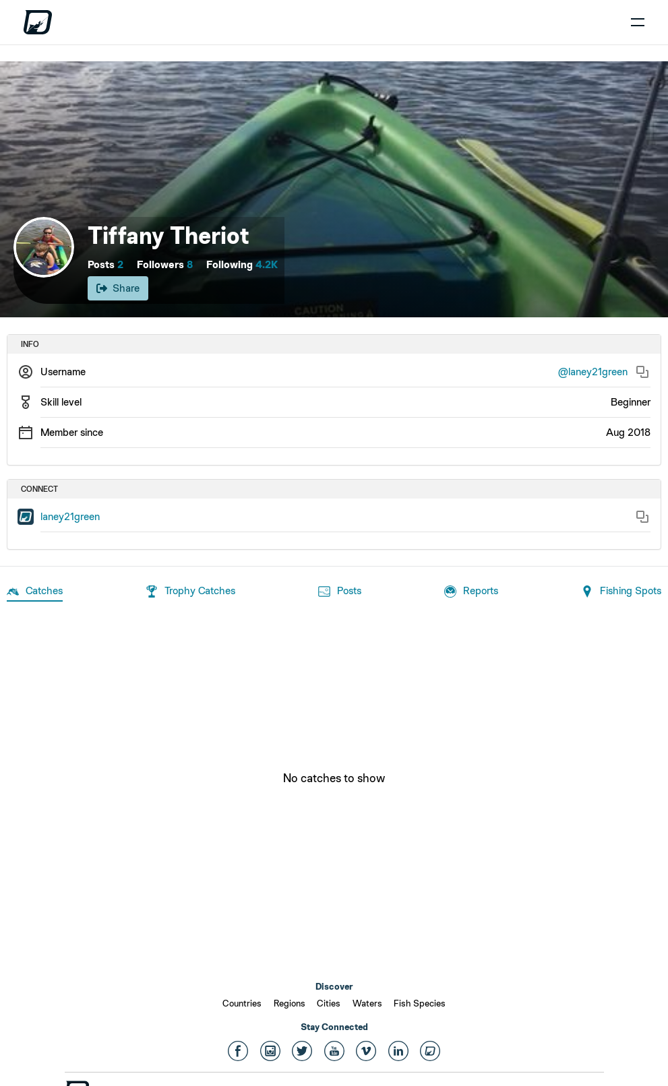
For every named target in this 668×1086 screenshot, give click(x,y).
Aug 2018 (628, 432)
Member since (71, 432)
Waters (367, 1003)
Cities (328, 1003)
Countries (242, 1003)
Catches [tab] (35, 591)
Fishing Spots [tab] (621, 591)
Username (63, 371)
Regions (289, 1003)
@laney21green (593, 371)
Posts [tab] (339, 591)
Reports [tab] (471, 591)
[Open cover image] (334, 189)
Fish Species (420, 1003)
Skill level (61, 402)
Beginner (630, 402)
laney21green (70, 516)
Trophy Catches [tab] (190, 591)
